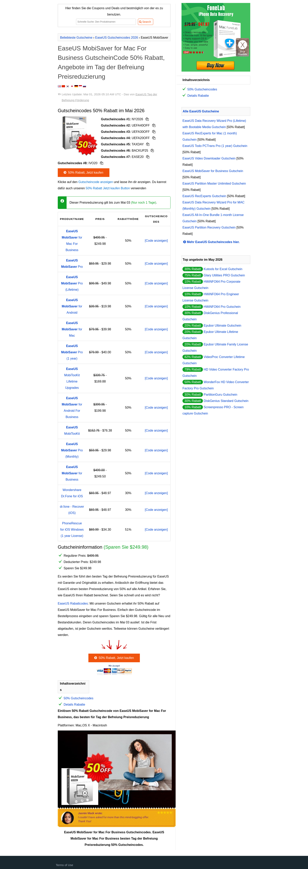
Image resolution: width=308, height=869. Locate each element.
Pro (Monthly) (72, 450)
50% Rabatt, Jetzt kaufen (83, 172)
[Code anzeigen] (156, 240)
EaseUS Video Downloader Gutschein (209, 158)
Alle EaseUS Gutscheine (201, 111)
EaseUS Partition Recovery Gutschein (209, 227)
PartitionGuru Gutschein (220, 394)
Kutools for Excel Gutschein (223, 269)
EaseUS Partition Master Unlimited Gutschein (214, 183)
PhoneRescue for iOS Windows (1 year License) (72, 529)
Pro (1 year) (72, 352)
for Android (72, 306)
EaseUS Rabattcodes (73, 603)
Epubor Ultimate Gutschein (222, 325)
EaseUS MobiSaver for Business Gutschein (212, 171)
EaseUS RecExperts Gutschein (204, 196)
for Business (72, 473)
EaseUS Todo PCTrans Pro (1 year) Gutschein (214, 146)
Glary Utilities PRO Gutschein (224, 275)
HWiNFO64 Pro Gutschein (222, 306)
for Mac (72, 329)
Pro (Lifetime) (72, 283)
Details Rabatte (74, 704)
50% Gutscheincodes (78, 698)
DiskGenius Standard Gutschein (226, 401)
